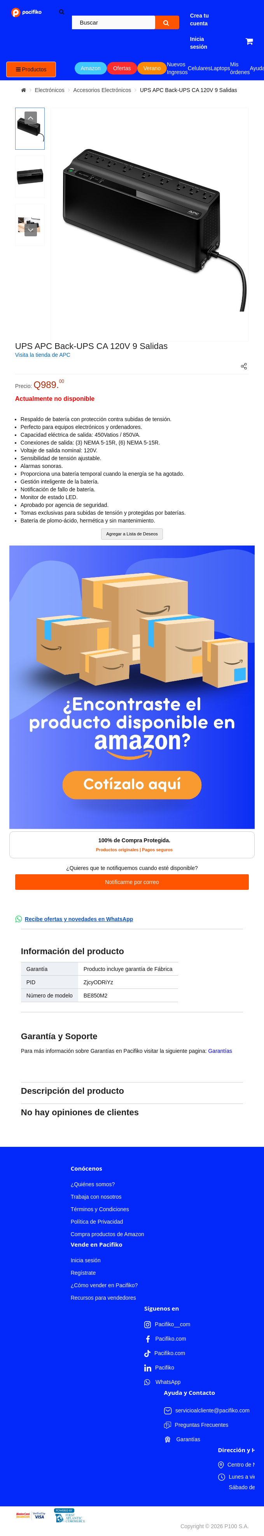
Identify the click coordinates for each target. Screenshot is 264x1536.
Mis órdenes (240, 68)
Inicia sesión (86, 1260)
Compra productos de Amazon (107, 1234)
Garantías (220, 1051)
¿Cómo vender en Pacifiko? (104, 1285)
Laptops (220, 68)
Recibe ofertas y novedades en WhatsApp (79, 919)
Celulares (199, 68)
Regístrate (83, 1273)
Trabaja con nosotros (96, 1197)
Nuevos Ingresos (177, 68)
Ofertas (122, 68)
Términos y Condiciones (100, 1209)
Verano (152, 68)
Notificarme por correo (132, 882)
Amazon (91, 68)
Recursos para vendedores (103, 1298)
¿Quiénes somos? (93, 1184)
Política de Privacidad (97, 1222)
